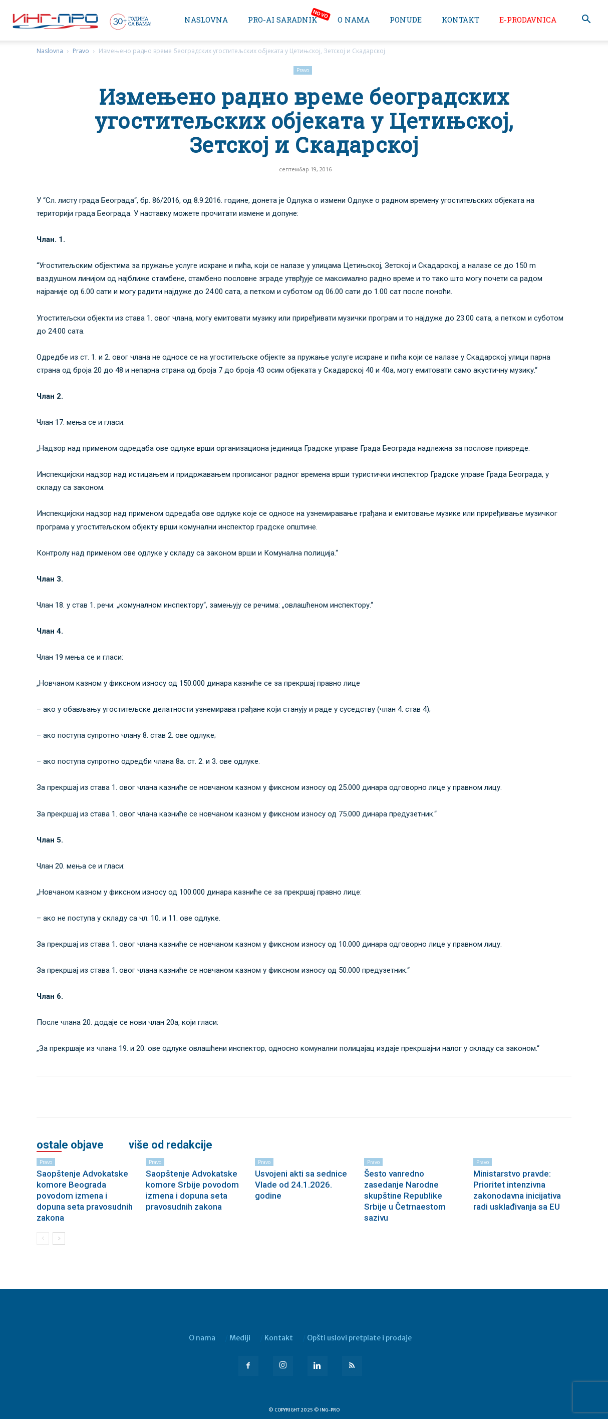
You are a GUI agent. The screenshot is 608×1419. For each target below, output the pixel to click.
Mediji (239, 1337)
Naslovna (206, 20)
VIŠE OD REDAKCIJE (170, 1145)
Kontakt (460, 20)
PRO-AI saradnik (283, 20)
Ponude (406, 20)
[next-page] (59, 1238)
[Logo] (81, 21)
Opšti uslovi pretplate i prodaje (359, 1337)
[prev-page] (43, 1238)
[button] (586, 20)
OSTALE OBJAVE (70, 1145)
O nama (354, 20)
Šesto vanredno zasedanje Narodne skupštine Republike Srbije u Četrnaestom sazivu (405, 1196)
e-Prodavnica (527, 20)
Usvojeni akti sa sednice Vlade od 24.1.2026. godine (301, 1185)
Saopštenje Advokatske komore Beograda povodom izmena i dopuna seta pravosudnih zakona (85, 1196)
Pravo (81, 51)
